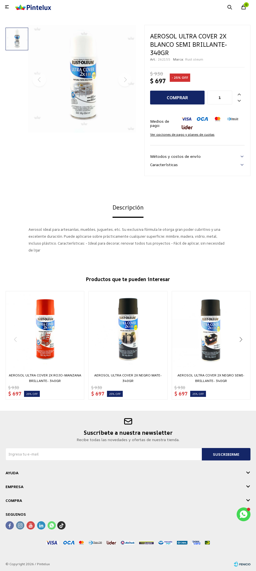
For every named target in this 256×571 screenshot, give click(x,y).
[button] (241, 339)
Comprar (177, 98)
